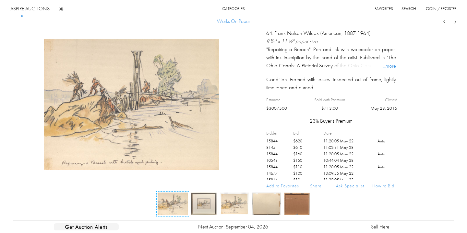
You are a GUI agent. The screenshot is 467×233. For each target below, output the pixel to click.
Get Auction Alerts (86, 226)
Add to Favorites (282, 186)
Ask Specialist (350, 186)
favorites (384, 8)
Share (316, 186)
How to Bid (383, 186)
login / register (441, 8)
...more (389, 65)
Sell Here (380, 226)
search (408, 8)
